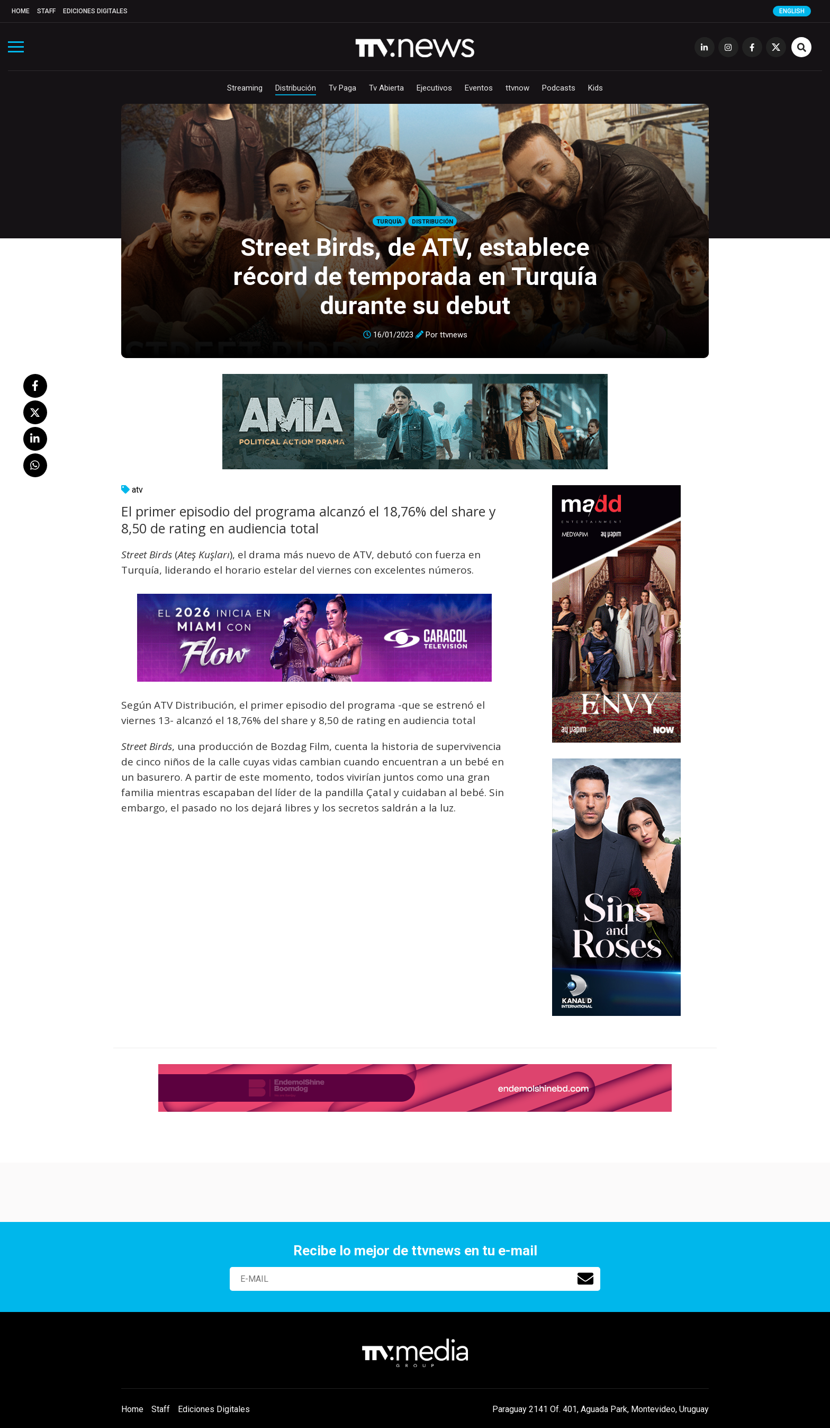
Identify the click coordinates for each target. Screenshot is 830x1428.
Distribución (295, 88)
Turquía (389, 221)
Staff (46, 11)
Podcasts (558, 88)
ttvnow (517, 88)
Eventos (479, 88)
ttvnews (453, 335)
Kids (595, 88)
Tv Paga (342, 88)
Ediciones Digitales (95, 11)
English (792, 11)
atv (137, 490)
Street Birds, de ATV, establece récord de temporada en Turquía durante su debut (415, 276)
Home (21, 11)
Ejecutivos (434, 88)
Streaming (245, 88)
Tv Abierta (386, 88)
